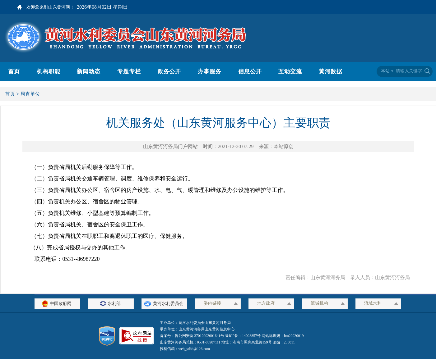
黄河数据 (330, 71)
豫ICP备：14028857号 (243, 336)
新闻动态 (88, 71)
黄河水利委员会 (164, 303)
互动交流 (290, 71)
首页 (14, 71)
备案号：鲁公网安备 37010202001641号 (192, 336)
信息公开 (250, 71)
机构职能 (48, 71)
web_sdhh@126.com (194, 349)
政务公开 (169, 71)
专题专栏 (129, 71)
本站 (385, 71)
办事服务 (209, 71)
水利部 (111, 303)
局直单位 (30, 94)
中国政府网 (58, 303)
